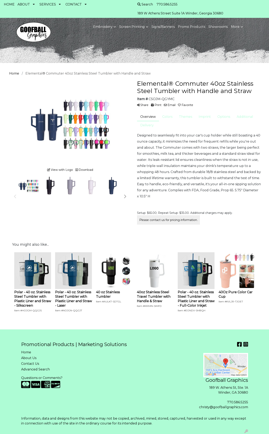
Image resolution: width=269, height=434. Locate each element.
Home (26, 352)
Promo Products (191, 27)
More (235, 27)
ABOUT (23, 4)
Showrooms (218, 27)
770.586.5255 (237, 402)
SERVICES (47, 4)
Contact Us (30, 364)
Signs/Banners (163, 27)
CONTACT (73, 4)
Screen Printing (132, 27)
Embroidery (102, 27)
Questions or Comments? (41, 378)
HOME (9, 4)
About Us (28, 358)
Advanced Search (35, 369)
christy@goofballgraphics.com (223, 407)
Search (145, 4)
